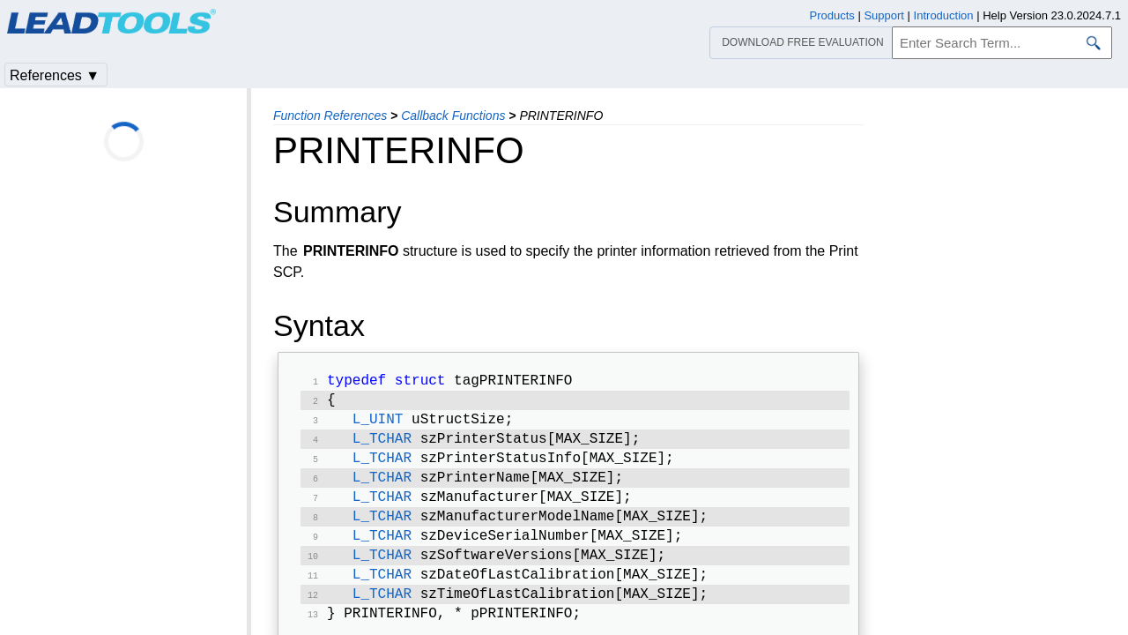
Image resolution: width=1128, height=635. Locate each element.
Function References (330, 115)
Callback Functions (453, 115)
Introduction (944, 15)
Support (884, 15)
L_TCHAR (382, 446)
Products (832, 15)
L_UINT (378, 425)
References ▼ (55, 75)
